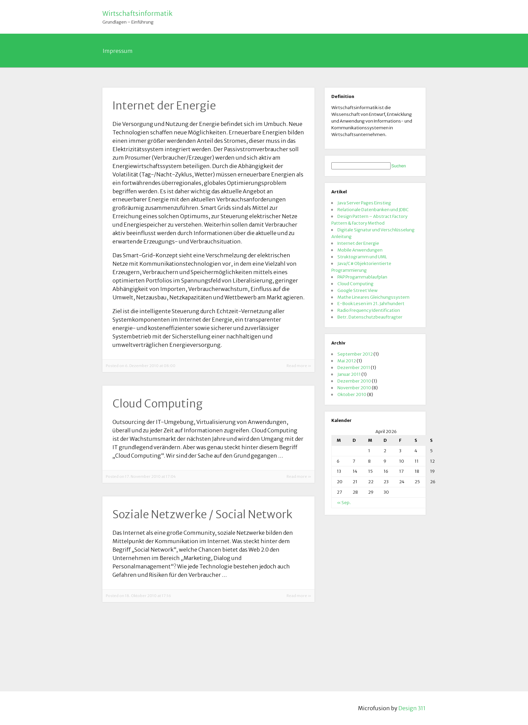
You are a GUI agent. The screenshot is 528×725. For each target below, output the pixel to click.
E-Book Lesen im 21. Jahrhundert (370, 303)
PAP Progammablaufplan (362, 276)
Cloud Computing (355, 283)
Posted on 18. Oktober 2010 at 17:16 (138, 595)
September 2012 (355, 354)
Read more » (299, 365)
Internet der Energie (358, 243)
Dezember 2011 (353, 367)
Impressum (118, 50)
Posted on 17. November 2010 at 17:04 (141, 476)
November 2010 (354, 387)
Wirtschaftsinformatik (137, 13)
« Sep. (344, 502)
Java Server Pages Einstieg (364, 202)
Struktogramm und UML (362, 256)
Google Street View (357, 290)
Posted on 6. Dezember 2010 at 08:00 (140, 365)
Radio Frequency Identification (368, 310)
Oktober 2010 (351, 394)
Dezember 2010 (354, 381)
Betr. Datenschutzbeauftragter (369, 317)
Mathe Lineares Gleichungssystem (373, 297)
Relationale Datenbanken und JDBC (373, 209)
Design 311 (412, 708)
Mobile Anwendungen (360, 250)
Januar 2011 (349, 374)
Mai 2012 (346, 360)
